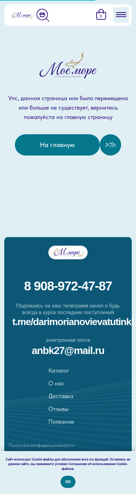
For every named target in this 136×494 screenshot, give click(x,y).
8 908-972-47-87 (68, 286)
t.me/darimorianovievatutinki (73, 321)
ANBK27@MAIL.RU (68, 350)
